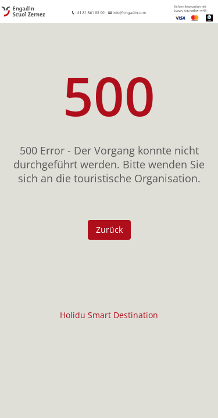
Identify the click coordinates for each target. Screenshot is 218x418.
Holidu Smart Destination (109, 314)
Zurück (109, 229)
